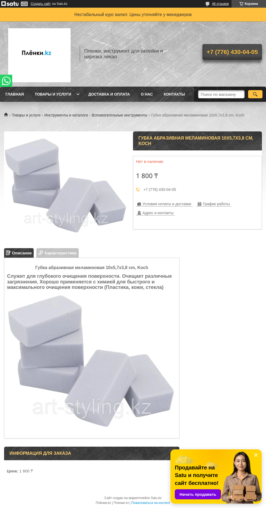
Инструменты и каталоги (66, 115)
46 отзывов (220, 4)
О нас (147, 94)
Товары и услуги (53, 94)
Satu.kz (156, 498)
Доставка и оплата (109, 94)
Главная (14, 94)
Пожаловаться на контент (150, 503)
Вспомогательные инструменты (119, 115)
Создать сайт (41, 4)
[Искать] (255, 94)
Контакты (174, 94)
